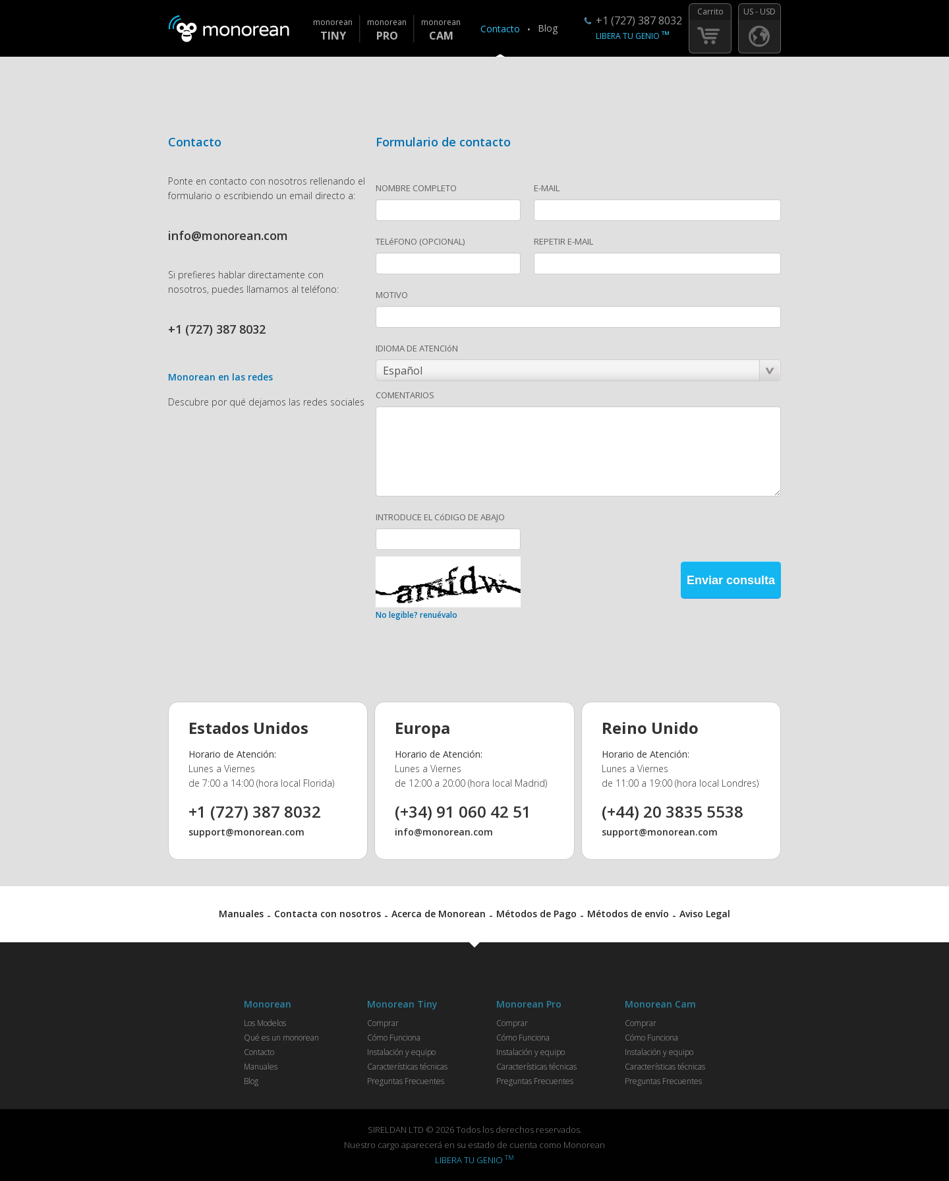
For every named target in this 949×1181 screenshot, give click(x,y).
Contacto (500, 28)
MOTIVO (392, 295)
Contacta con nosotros (327, 913)
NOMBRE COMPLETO (416, 188)
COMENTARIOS (405, 395)
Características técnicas (407, 1066)
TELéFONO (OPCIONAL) (420, 241)
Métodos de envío (628, 913)
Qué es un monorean (281, 1037)
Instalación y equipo (401, 1052)
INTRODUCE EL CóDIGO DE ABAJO (440, 517)
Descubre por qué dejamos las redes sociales (266, 402)
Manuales (241, 913)
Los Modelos (265, 1023)
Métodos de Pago (536, 913)
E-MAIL (547, 188)
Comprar (383, 1023)
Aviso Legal (704, 913)
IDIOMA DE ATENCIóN (417, 348)
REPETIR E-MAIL (563, 241)
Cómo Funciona (393, 1037)
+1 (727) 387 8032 (639, 20)
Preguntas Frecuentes (405, 1081)
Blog (548, 28)
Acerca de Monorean (438, 913)
